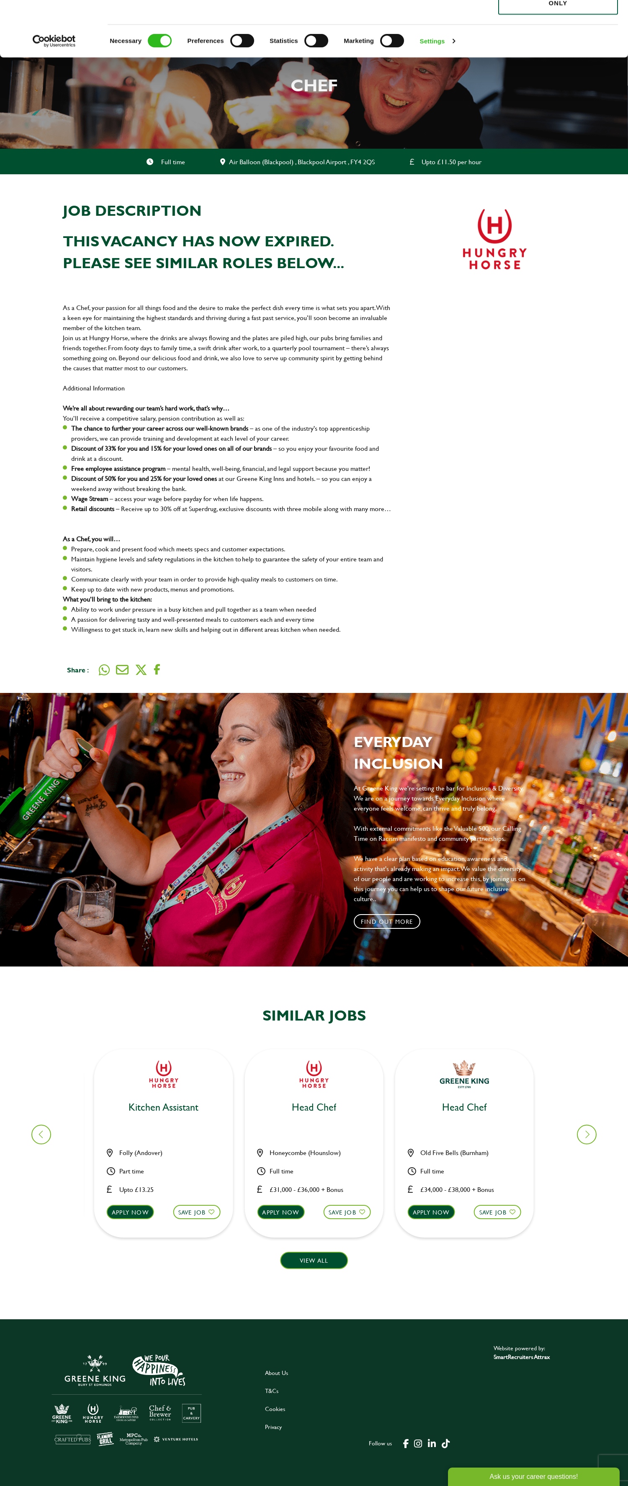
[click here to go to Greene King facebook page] (406, 1443)
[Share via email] (122, 670)
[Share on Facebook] (157, 669)
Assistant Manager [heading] (469, 1107)
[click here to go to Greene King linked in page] (431, 1443)
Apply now (135, 1212)
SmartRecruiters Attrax (522, 1356)
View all (314, 1260)
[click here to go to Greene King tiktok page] (445, 1443)
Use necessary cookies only (558, 53)
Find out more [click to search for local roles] (387, 921)
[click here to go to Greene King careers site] (127, 1399)
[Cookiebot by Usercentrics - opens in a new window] (54, 96)
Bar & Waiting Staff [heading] (319, 1107)
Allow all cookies (558, 21)
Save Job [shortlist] (197, 1212)
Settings (432, 96)
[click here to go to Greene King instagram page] (418, 1443)
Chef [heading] (168, 1107)
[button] (168, 1220)
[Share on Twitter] (141, 670)
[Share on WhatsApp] (104, 670)
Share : (78, 670)
